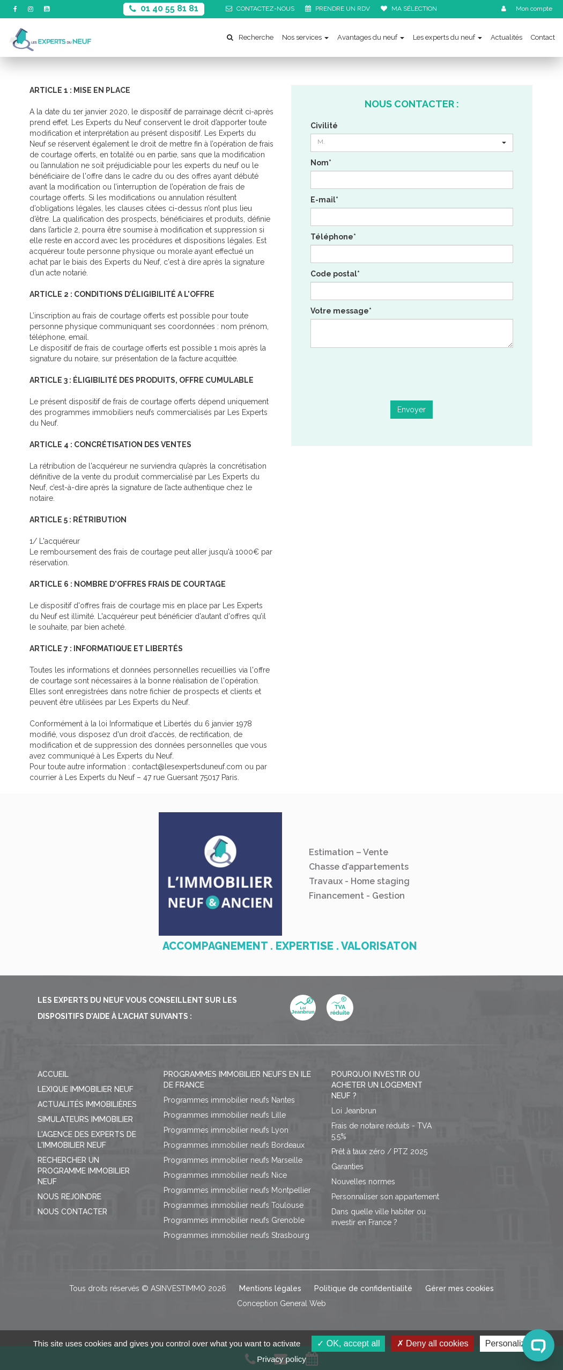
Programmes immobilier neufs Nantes (229, 1100)
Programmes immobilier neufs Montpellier (237, 1190)
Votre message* (341, 311)
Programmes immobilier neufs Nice (225, 1175)
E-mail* (324, 199)
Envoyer (411, 409)
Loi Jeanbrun (353, 1110)
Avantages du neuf (370, 37)
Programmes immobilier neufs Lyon (226, 1130)
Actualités (506, 37)
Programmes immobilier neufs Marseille (233, 1160)
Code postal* (335, 273)
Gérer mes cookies (459, 1288)
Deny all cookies (433, 1343)
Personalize (507, 1343)
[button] (411, 143)
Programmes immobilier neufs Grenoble (234, 1220)
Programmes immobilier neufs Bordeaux (234, 1145)
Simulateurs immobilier (85, 1119)
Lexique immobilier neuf (86, 1089)
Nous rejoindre (69, 1196)
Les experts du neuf (447, 37)
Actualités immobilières (87, 1104)
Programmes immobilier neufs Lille (225, 1115)
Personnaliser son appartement (385, 1196)
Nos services (305, 37)
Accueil (53, 1074)
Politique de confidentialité (363, 1288)
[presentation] (411, 374)
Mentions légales (270, 1288)
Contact (543, 37)
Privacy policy (281, 1359)
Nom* (320, 162)
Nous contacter (72, 1211)
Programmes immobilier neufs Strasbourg (236, 1235)
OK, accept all (348, 1343)
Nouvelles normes (363, 1181)
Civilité (324, 125)
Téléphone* (333, 236)
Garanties (347, 1166)
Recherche (250, 37)
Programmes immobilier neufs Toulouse (233, 1205)
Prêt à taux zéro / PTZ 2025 (379, 1151)
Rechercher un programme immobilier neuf (84, 1171)
